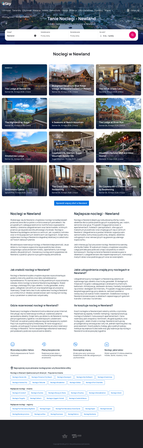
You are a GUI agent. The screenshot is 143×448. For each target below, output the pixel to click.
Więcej (108, 10)
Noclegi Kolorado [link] (106, 409)
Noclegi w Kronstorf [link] (19, 393)
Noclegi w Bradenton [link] (57, 382)
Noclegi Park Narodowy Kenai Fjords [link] (68, 409)
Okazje (65, 10)
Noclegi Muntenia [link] (90, 414)
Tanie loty (16, 10)
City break (26, 10)
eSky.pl (4, 17)
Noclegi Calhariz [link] (35, 398)
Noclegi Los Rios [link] (39, 414)
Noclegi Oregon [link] (45, 409)
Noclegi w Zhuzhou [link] (77, 393)
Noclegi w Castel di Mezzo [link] (78, 398)
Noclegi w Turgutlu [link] (18, 398)
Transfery (98, 10)
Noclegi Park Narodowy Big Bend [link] (23, 409)
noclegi (11, 17)
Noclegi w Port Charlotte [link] (94, 382)
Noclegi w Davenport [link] (64, 377)
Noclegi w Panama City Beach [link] (42, 377)
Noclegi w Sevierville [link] (19, 377)
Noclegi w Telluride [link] (38, 382)
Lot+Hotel (6, 10)
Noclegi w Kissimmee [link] (105, 377)
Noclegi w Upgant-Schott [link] (55, 398)
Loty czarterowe (85, 10)
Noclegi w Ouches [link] (37, 393)
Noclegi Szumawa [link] (57, 414)
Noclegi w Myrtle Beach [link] (84, 377)
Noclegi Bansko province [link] (20, 414)
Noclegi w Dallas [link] (75, 382)
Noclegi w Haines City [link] (19, 382)
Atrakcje (73, 10)
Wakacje (37, 10)
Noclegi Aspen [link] (90, 409)
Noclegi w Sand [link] (116, 393)
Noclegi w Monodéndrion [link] (97, 393)
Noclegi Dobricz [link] (73, 414)
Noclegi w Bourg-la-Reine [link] (57, 393)
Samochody (54, 10)
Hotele (45, 10)
